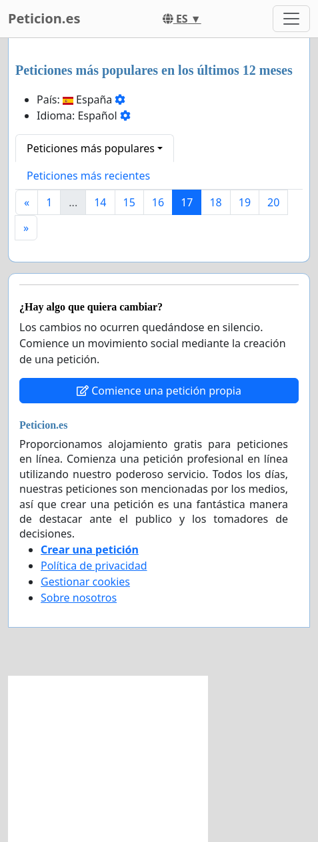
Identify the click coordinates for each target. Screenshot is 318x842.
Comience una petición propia (159, 390)
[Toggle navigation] (291, 18)
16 (158, 202)
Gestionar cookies (85, 581)
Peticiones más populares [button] (91, 148)
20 (273, 202)
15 (129, 202)
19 (245, 202)
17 (187, 202)
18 (215, 202)
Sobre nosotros (79, 597)
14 (100, 202)
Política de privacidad (94, 565)
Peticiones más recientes (88, 175)
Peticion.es (44, 18)
